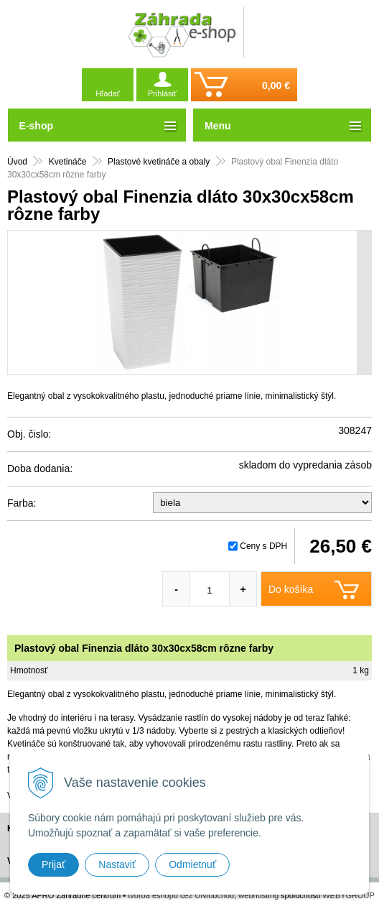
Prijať (53, 864)
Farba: (21, 503)
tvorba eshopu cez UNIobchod (181, 895)
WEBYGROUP (348, 895)
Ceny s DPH (263, 546)
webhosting (258, 895)
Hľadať (107, 93)
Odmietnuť (192, 864)
